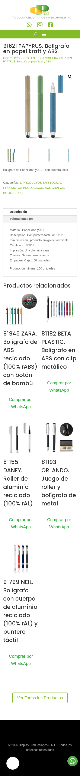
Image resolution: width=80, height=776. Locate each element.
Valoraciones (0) (21, 218)
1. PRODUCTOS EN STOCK (27, 58)
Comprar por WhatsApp (21, 403)
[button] (70, 76)
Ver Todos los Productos (40, 698)
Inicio (6, 58)
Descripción (18, 211)
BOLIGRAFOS (54, 58)
